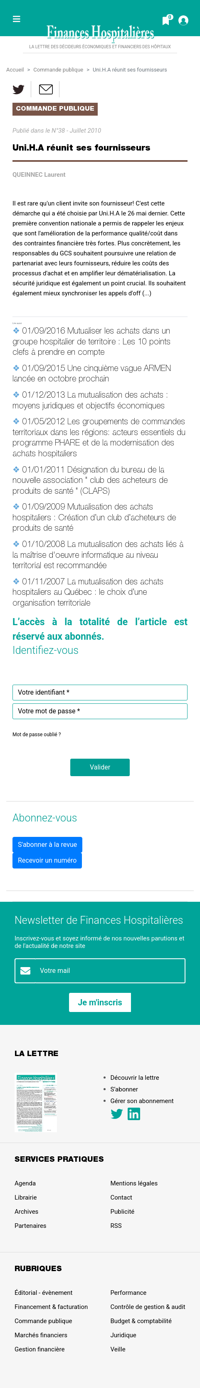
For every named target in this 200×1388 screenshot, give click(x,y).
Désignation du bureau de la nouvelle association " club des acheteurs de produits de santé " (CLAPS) (90, 481)
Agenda (25, 1183)
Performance (129, 1292)
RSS (116, 1226)
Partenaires (31, 1226)
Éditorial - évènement (43, 1292)
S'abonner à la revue (47, 845)
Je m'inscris (100, 1002)
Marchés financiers (41, 1335)
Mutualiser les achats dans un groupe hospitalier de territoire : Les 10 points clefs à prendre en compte (91, 342)
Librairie (26, 1197)
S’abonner (124, 1089)
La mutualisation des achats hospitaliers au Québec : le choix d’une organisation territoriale (87, 593)
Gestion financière (39, 1349)
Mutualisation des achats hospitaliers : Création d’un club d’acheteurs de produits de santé (94, 518)
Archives (26, 1211)
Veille (118, 1349)
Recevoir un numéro (47, 860)
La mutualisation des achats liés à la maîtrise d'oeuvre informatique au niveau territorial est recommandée (97, 556)
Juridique (123, 1335)
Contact (121, 1197)
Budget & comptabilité (141, 1321)
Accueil (15, 70)
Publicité (123, 1211)
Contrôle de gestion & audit (148, 1307)
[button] (100, 767)
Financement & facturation (51, 1307)
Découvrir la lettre (135, 1077)
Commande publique (58, 70)
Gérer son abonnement (142, 1101)
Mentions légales (134, 1183)
